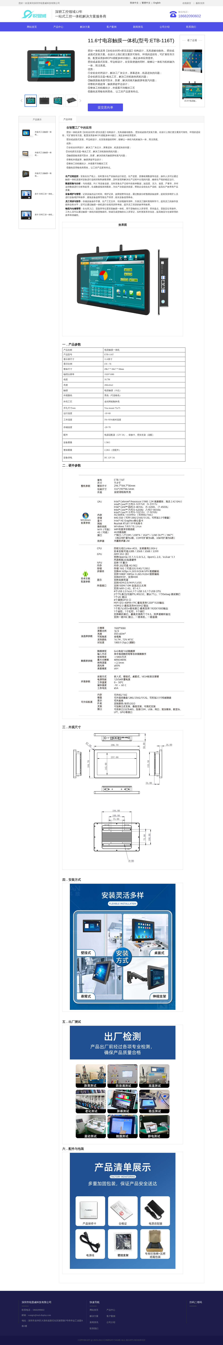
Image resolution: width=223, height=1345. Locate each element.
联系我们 (191, 27)
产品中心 (58, 27)
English (157, 3)
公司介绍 (165, 27)
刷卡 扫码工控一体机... (44, 194)
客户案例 (111, 27)
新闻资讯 (138, 27)
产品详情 (67, 119)
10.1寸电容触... (190, 70)
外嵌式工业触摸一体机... (43, 133)
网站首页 (32, 27)
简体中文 (134, 3)
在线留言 (187, 3)
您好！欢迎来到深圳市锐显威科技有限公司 (39, 3)
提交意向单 (105, 107)
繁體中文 (146, 3)
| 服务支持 (198, 3)
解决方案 (85, 27)
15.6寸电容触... (190, 101)
